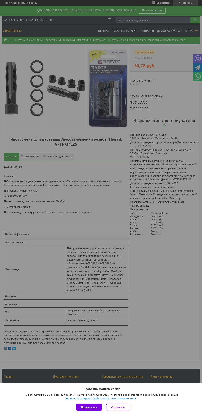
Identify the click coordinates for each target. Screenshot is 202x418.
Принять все (89, 407)
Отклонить (118, 407)
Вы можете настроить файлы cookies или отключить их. (99, 398)
